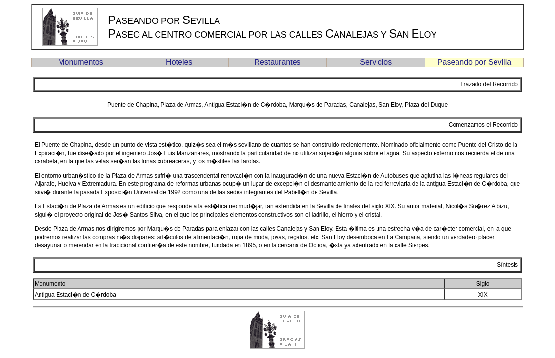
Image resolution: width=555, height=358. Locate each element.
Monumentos (80, 62)
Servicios (376, 62)
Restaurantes (277, 62)
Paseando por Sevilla (474, 62)
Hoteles (179, 62)
